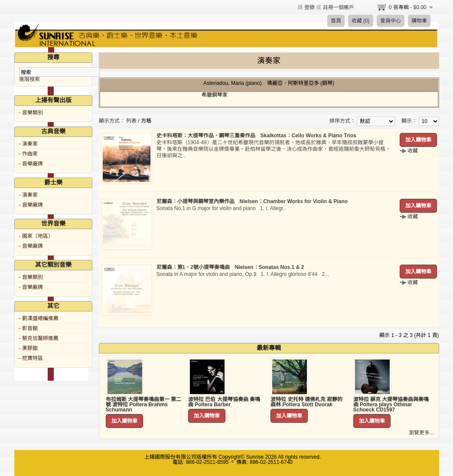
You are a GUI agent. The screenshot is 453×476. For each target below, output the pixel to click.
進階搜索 (29, 79)
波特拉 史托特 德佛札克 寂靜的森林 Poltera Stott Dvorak (306, 402)
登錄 (309, 7)
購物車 (419, 21)
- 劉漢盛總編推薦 (39, 318)
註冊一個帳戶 (338, 7)
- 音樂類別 (31, 113)
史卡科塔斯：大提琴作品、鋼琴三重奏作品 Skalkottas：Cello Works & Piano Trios (256, 136)
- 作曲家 (28, 154)
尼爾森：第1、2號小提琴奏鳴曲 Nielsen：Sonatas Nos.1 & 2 (230, 267)
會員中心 (390, 21)
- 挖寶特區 (31, 358)
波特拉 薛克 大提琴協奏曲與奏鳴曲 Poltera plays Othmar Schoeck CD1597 (391, 404)
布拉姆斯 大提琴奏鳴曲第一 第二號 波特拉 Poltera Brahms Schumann (144, 404)
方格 (146, 121)
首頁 (336, 21)
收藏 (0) (361, 21)
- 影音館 (28, 328)
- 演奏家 (28, 144)
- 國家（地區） (36, 236)
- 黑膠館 (28, 348)
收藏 (412, 150)
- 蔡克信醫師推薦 (39, 338)
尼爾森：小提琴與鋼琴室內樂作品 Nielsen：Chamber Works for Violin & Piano (252, 201)
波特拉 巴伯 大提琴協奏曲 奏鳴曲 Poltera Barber (224, 402)
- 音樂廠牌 (31, 164)
